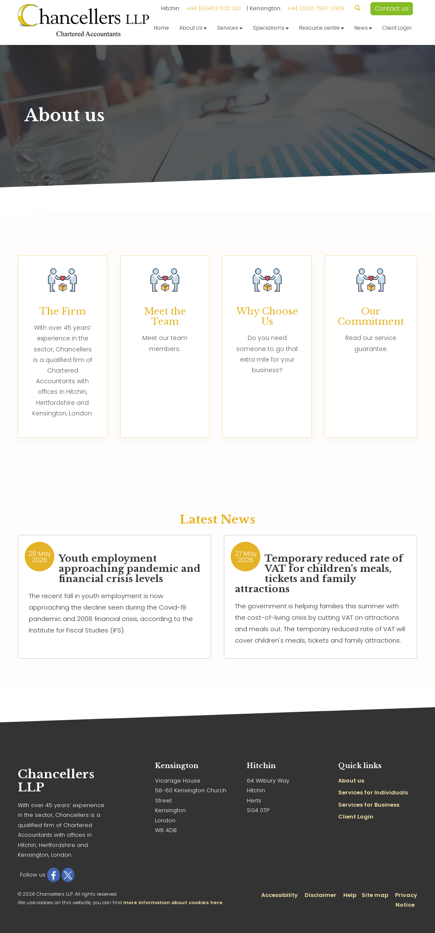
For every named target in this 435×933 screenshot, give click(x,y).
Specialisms (271, 27)
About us (351, 781)
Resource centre (321, 27)
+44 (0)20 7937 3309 (316, 8)
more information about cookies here (173, 902)
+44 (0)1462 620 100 (213, 8)
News (363, 27)
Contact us (392, 8)
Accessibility (279, 895)
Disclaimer (320, 895)
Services (230, 27)
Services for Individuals (373, 792)
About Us (193, 27)
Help (349, 895)
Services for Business (368, 805)
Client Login (397, 27)
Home (161, 27)
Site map (375, 895)
